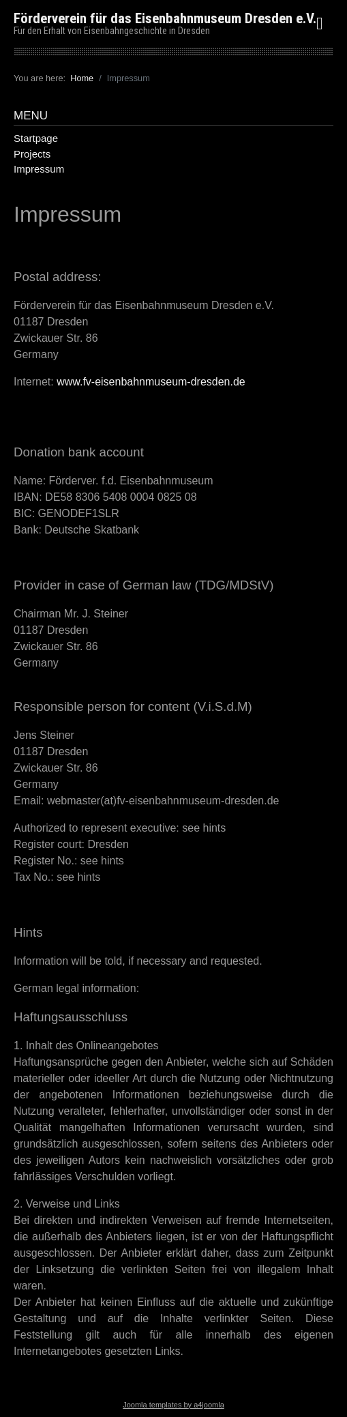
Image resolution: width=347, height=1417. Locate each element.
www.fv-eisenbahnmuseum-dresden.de (151, 382)
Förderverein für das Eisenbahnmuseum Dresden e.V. (165, 18)
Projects (32, 154)
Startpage (36, 138)
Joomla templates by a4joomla (173, 1405)
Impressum (39, 169)
